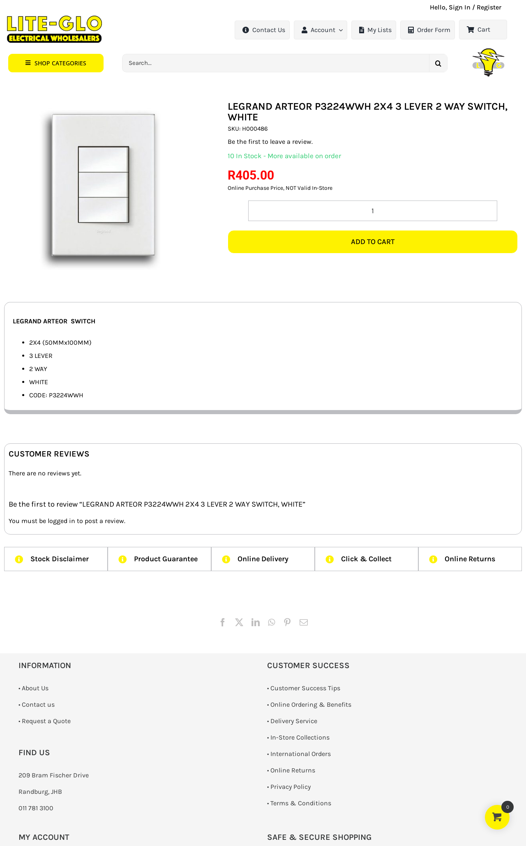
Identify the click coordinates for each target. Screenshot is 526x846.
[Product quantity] (372, 211)
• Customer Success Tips (303, 688)
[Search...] (275, 63)
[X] (239, 622)
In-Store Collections (300, 737)
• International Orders (299, 754)
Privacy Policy (290, 787)
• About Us (33, 688)
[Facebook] (223, 622)
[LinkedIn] (255, 622)
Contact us (38, 704)
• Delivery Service (292, 721)
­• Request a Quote (44, 721)
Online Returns (292, 770)
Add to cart (372, 241)
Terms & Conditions (300, 803)
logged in (61, 521)
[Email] (303, 622)
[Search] (438, 63)
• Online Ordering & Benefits (309, 704)
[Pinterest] (287, 622)
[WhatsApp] (271, 622)
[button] (56, 63)
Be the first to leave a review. (270, 141)
